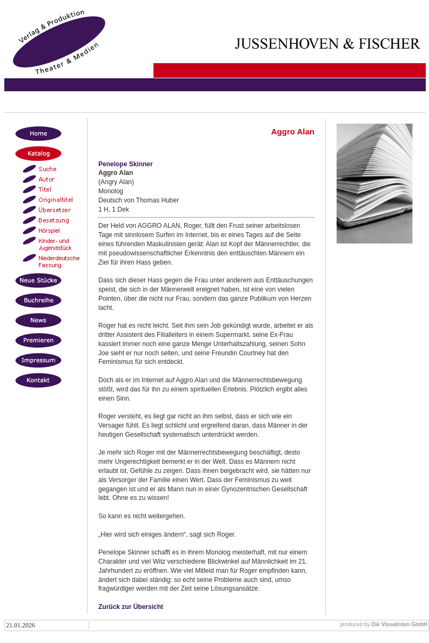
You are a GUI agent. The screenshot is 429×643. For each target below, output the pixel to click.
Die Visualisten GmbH (399, 624)
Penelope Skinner (125, 164)
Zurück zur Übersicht (130, 607)
